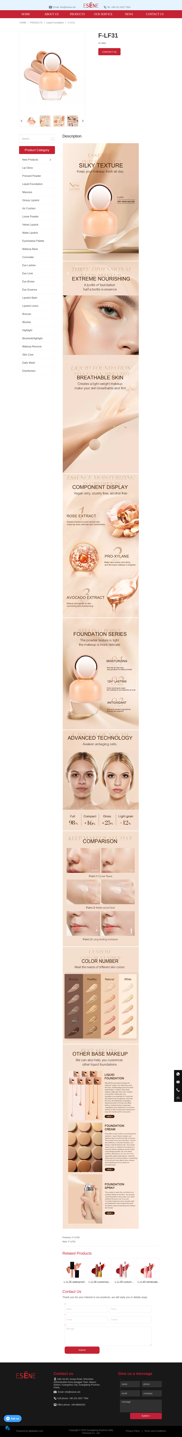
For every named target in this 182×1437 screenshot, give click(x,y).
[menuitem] (77, 14)
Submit (82, 1350)
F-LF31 (71, 22)
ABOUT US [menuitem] (51, 14)
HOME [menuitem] (26, 14)
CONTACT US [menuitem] (155, 14)
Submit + (146, 1416)
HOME (23, 22)
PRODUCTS (36, 22)
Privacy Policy (133, 1431)
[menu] (90, 14)
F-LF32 (71, 1241)
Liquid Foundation (55, 22)
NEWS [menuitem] (129, 14)
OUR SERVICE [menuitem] (103, 14)
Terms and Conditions (155, 1431)
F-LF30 (76, 1237)
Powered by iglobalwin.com (29, 1431)
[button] (77, 14)
